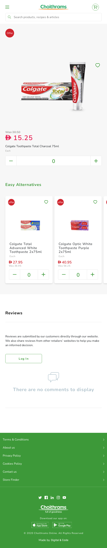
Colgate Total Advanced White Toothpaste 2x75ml (26, 248)
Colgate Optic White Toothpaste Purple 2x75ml (76, 248)
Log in (24, 359)
